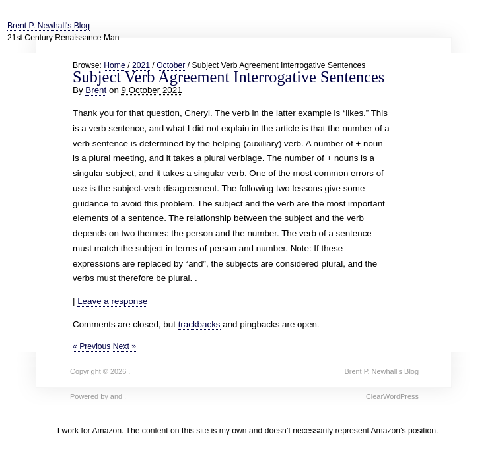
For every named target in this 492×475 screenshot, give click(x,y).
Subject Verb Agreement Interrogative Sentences (228, 77)
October (171, 65)
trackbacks (199, 324)
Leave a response (112, 301)
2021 (141, 65)
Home (114, 65)
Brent (95, 90)
